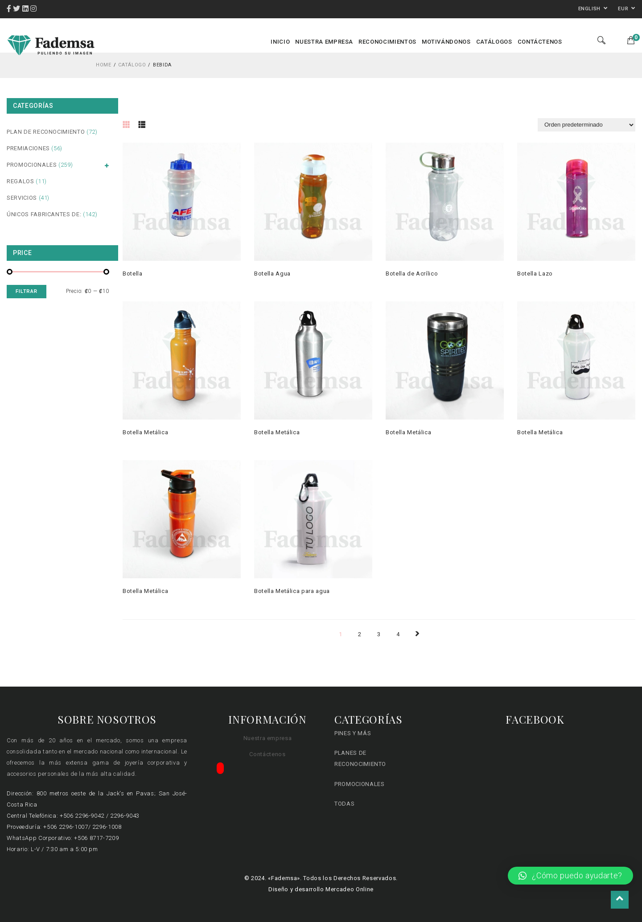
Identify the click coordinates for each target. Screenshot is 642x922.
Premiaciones (28, 148)
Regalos (20, 181)
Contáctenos (267, 754)
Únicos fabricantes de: (44, 214)
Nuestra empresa (267, 738)
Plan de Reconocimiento (46, 131)
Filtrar (26, 291)
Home (103, 65)
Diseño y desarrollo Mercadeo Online (321, 889)
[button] (570, 876)
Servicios (22, 197)
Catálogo (132, 65)
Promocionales (32, 165)
